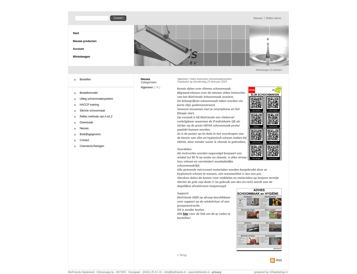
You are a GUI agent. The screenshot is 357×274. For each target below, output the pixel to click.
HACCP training (89, 104)
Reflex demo (273, 18)
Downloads (86, 122)
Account (78, 49)
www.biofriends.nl (198, 272)
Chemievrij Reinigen (92, 146)
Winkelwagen (81, 56)
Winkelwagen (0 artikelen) (269, 70)
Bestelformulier (89, 92)
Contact (84, 140)
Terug (182, 255)
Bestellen (85, 79)
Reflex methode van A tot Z (96, 116)
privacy (216, 272)
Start (76, 33)
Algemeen (147, 87)
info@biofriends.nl (175, 272)
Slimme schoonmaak (92, 110)
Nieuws (257, 18)
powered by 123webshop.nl (271, 272)
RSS (279, 260)
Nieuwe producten (85, 41)
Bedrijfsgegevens (90, 134)
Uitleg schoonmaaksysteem (96, 98)
